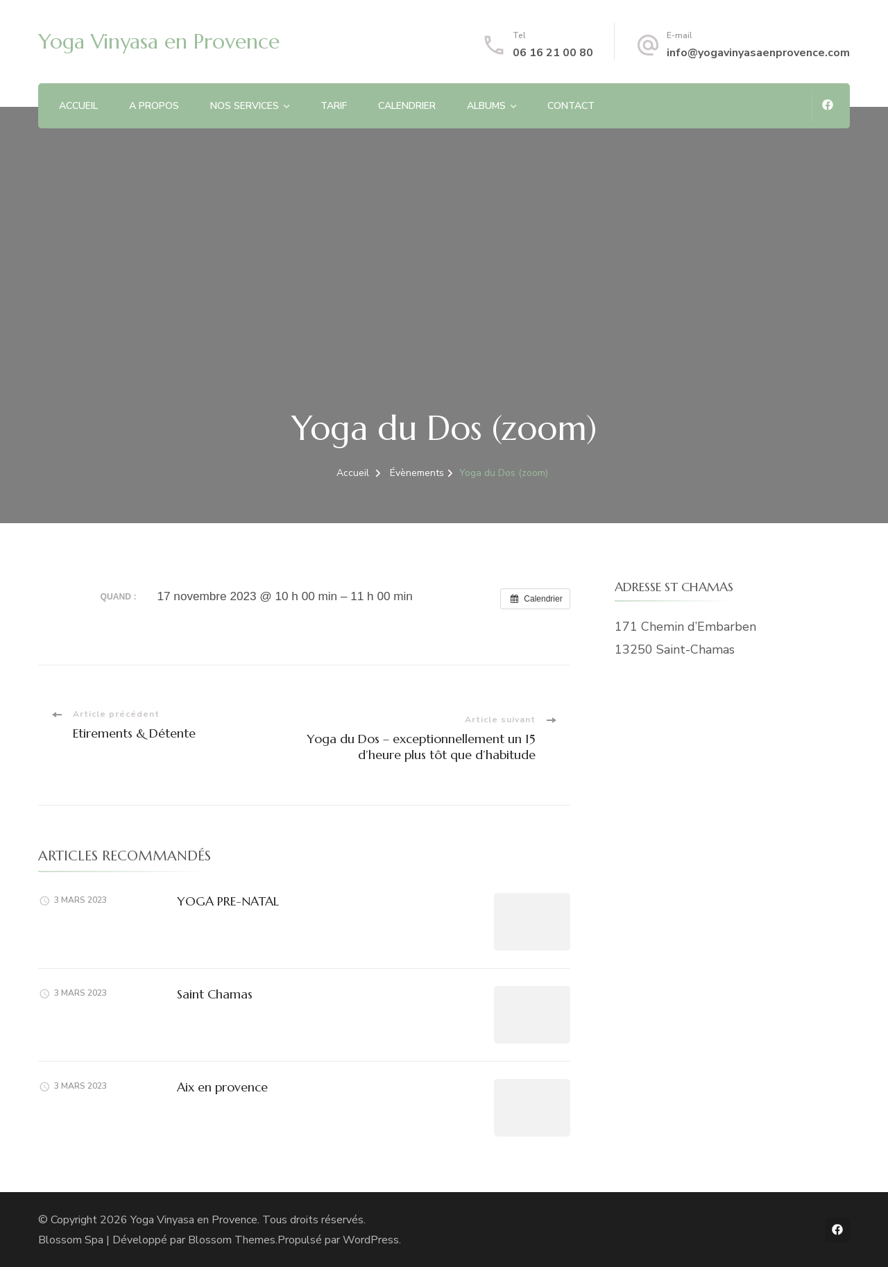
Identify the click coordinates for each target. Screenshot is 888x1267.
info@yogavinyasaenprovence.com (758, 52)
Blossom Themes (231, 1240)
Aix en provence (222, 1087)
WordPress (371, 1240)
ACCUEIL (78, 105)
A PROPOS (154, 105)
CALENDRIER (407, 105)
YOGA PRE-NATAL (228, 901)
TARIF (334, 105)
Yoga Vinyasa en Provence (159, 41)
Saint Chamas (215, 994)
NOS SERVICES (244, 105)
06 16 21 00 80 (553, 52)
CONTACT (571, 105)
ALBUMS (486, 105)
